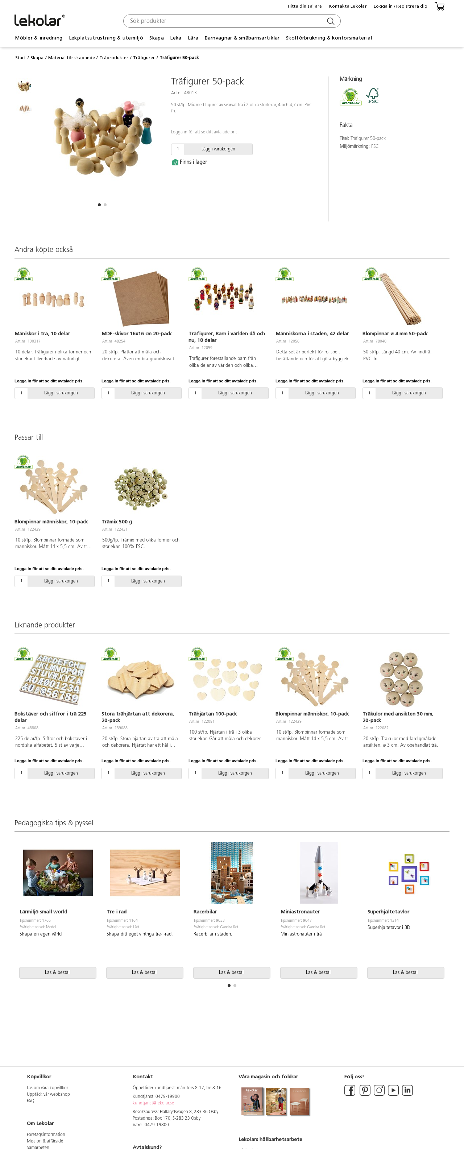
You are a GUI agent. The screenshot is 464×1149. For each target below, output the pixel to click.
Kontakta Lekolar (348, 6)
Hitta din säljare (305, 6)
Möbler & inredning (38, 38)
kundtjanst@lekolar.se (153, 1103)
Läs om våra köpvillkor (47, 1088)
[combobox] (231, 21)
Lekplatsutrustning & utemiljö (106, 38)
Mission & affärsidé (45, 1141)
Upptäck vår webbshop (48, 1094)
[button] (99, 204)
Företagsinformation (46, 1135)
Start (20, 57)
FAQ (30, 1101)
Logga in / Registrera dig (400, 6)
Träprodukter (113, 57)
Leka (175, 38)
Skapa (156, 38)
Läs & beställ (58, 972)
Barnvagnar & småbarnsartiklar (242, 38)
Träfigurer (144, 57)
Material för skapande (71, 57)
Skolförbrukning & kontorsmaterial (329, 38)
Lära (193, 38)
